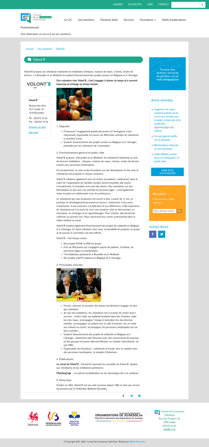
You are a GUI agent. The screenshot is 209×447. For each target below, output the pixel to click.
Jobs (150, 4)
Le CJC (68, 19)
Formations (148, 19)
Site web (33, 132)
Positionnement (30, 27)
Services (129, 19)
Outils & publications (174, 19)
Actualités (135, 4)
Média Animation (137, 441)
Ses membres (86, 19)
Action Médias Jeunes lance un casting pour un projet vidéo (166, 158)
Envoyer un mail (37, 127)
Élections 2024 (109, 19)
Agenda (118, 4)
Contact (163, 4)
